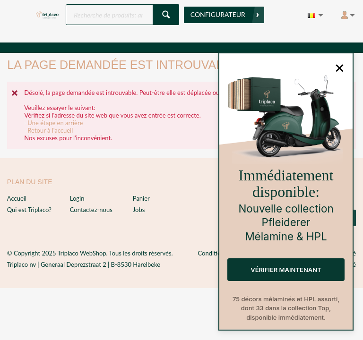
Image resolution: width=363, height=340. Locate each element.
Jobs (139, 209)
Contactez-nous (91, 209)
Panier (141, 198)
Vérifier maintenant (286, 269)
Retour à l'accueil (50, 130)
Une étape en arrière (55, 123)
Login (77, 198)
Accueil (16, 198)
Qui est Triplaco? (29, 209)
